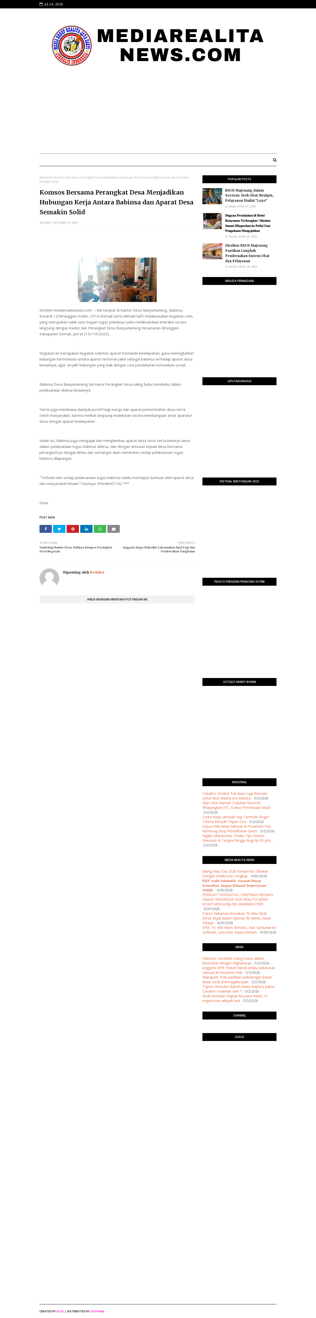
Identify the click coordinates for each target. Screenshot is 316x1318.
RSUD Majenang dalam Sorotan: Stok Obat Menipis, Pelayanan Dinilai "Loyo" (249, 195)
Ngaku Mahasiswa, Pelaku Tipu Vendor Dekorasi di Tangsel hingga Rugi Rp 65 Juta (236, 838)
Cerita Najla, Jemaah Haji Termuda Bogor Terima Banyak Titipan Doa (235, 819)
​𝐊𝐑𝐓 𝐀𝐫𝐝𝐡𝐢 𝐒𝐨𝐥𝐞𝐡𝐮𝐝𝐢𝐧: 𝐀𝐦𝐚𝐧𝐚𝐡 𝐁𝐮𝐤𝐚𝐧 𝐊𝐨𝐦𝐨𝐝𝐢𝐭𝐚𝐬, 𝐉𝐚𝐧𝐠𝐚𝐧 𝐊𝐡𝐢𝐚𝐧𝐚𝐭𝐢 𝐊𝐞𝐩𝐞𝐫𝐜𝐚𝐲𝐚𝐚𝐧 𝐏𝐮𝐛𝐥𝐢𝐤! (234, 885)
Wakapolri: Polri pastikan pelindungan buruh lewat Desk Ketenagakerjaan (237, 979)
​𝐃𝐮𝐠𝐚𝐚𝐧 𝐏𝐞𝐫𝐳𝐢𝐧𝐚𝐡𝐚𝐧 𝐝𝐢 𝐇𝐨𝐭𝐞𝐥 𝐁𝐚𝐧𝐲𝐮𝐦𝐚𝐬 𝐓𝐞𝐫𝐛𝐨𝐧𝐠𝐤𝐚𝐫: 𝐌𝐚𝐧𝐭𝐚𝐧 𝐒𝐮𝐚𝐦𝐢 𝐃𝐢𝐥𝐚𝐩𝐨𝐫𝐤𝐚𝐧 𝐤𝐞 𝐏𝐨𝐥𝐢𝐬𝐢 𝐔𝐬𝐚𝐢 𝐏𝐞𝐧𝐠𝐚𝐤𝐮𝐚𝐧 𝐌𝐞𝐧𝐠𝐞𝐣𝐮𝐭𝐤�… (247, 223)
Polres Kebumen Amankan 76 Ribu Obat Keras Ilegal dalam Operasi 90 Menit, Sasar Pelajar (236, 918)
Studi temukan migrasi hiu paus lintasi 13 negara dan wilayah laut (234, 998)
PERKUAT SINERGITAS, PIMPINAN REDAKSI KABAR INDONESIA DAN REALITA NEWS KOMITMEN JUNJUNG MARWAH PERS (237, 899)
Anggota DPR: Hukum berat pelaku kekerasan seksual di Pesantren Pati (238, 970)
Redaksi (96, 572)
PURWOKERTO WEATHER (239, 1064)
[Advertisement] (158, 112)
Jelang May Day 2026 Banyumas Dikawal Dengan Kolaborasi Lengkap (235, 873)
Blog (60, 1311)
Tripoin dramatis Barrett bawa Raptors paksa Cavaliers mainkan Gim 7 (238, 989)
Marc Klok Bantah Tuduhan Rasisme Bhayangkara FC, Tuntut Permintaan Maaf (236, 805)
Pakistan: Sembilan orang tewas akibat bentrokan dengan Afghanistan (233, 960)
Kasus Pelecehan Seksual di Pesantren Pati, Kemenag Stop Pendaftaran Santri (237, 828)
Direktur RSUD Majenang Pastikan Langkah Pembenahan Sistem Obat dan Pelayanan (247, 253)
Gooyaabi (97, 1311)
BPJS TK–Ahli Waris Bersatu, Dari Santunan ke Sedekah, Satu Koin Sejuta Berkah (239, 930)
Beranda (46, 177)
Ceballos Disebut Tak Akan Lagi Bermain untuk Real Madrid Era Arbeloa (234, 795)
